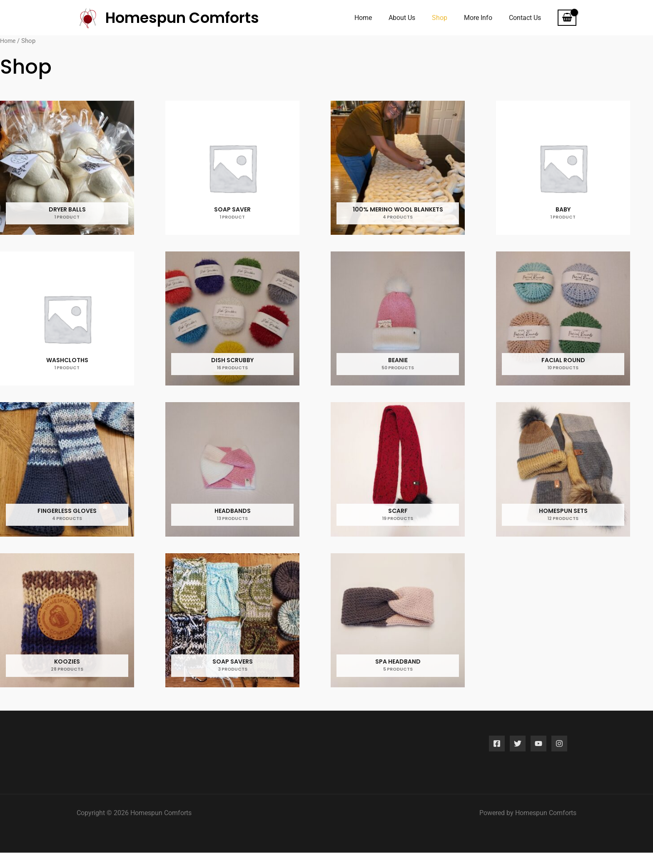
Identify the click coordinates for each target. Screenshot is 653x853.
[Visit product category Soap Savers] (232, 621)
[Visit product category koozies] (67, 621)
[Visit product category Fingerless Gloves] (67, 470)
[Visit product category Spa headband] (398, 621)
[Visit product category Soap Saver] (232, 168)
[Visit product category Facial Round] (563, 319)
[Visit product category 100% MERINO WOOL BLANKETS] (398, 168)
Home (8, 41)
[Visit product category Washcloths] (67, 319)
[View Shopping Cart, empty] (567, 18)
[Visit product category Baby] (563, 168)
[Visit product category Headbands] (232, 470)
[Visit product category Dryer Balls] (67, 168)
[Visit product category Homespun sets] (563, 470)
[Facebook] (497, 744)
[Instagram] (559, 744)
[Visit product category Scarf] (398, 470)
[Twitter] (518, 744)
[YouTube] (538, 744)
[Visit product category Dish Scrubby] (232, 319)
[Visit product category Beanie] (398, 319)
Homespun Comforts (182, 17)
